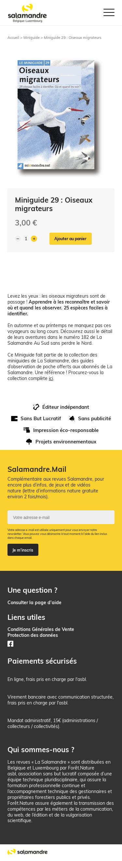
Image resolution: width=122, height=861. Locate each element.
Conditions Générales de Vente (40, 629)
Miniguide (31, 37)
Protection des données (32, 635)
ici (51, 378)
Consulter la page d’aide (34, 602)
